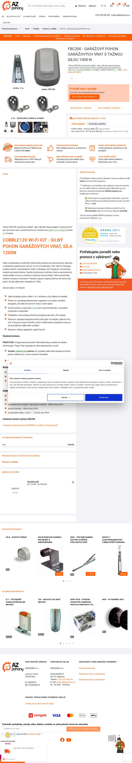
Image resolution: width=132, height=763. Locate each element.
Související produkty (117, 36)
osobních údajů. (34, 734)
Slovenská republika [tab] (97, 124)
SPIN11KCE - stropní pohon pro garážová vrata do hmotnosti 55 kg (81, 602)
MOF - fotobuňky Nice (113, 599)
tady (100, 218)
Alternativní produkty (65, 38)
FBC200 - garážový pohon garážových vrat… (75, 29)
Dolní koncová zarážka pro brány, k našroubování (49, 539)
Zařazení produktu (72, 36)
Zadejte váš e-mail (11, 729)
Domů (27, 29)
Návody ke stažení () (94, 36)
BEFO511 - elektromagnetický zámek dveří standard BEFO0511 (113, 540)
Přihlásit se (80, 6)
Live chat (85, 267)
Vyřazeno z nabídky (49, 29)
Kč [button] (102, 6)
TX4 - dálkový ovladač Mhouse (49, 600)
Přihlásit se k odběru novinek (83, 729)
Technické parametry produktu (47, 36)
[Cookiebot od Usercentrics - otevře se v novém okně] (111, 363)
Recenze (27, 36)
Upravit (65, 397)
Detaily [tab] (66, 370)
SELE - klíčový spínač (16, 537)
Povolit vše (103, 397)
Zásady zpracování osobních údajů (39, 703)
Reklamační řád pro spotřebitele (92, 674)
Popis (17, 36)
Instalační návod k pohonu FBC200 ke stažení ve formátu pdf (30, 425)
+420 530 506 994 (102, 15)
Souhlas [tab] (27, 370)
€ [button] (105, 6)
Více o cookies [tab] (105, 370)
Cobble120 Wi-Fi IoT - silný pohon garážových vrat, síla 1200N (37, 246)
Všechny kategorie (10, 29)
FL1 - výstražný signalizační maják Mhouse (15, 602)
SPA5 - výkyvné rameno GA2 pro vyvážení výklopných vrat (81, 539)
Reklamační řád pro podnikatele (92, 679)
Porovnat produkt (81, 108)
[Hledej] (29, 5)
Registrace (92, 6)
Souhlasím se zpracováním (21, 734)
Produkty (36, 29)
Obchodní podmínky (87, 668)
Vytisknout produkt (109, 108)
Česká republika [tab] (78, 124)
